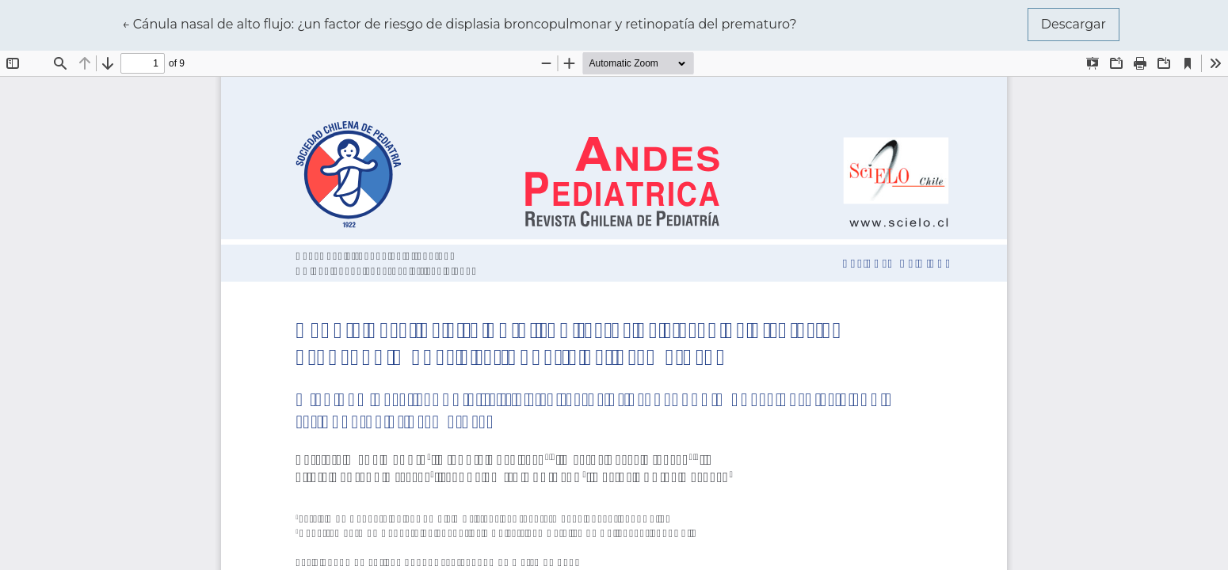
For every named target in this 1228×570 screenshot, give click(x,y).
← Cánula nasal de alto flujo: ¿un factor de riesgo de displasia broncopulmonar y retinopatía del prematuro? (459, 23)
